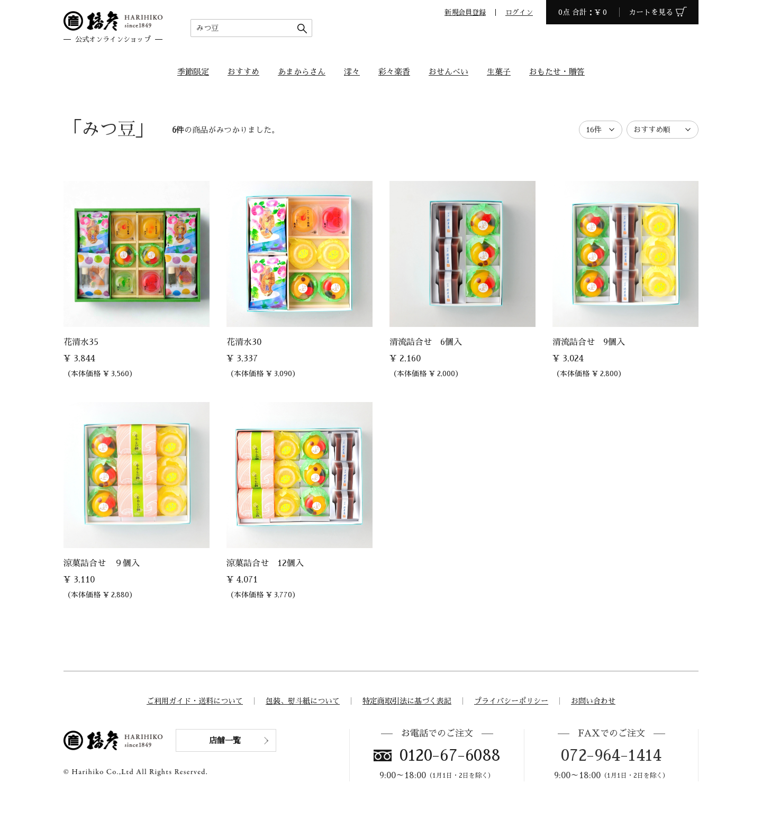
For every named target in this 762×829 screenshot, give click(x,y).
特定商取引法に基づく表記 (406, 701)
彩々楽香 (394, 72)
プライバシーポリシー (511, 701)
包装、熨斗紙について (303, 701)
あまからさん (301, 72)
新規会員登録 (465, 12)
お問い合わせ (593, 701)
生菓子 (499, 72)
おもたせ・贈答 (557, 72)
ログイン (519, 12)
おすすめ (243, 72)
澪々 (352, 72)
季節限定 (193, 72)
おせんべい (448, 72)
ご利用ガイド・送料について (195, 701)
